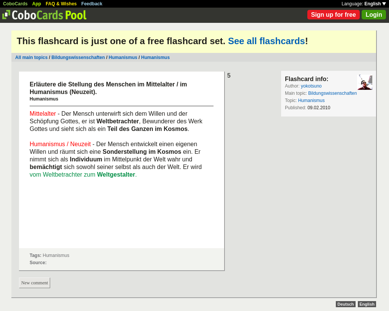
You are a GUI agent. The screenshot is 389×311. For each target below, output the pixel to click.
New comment (34, 282)
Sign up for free (333, 14)
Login (373, 14)
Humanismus (123, 57)
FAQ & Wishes (61, 3)
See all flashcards (266, 41)
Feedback (91, 3)
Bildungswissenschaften (78, 57)
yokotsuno (311, 86)
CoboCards (15, 3)
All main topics (31, 57)
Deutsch (345, 304)
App (36, 3)
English (375, 3)
